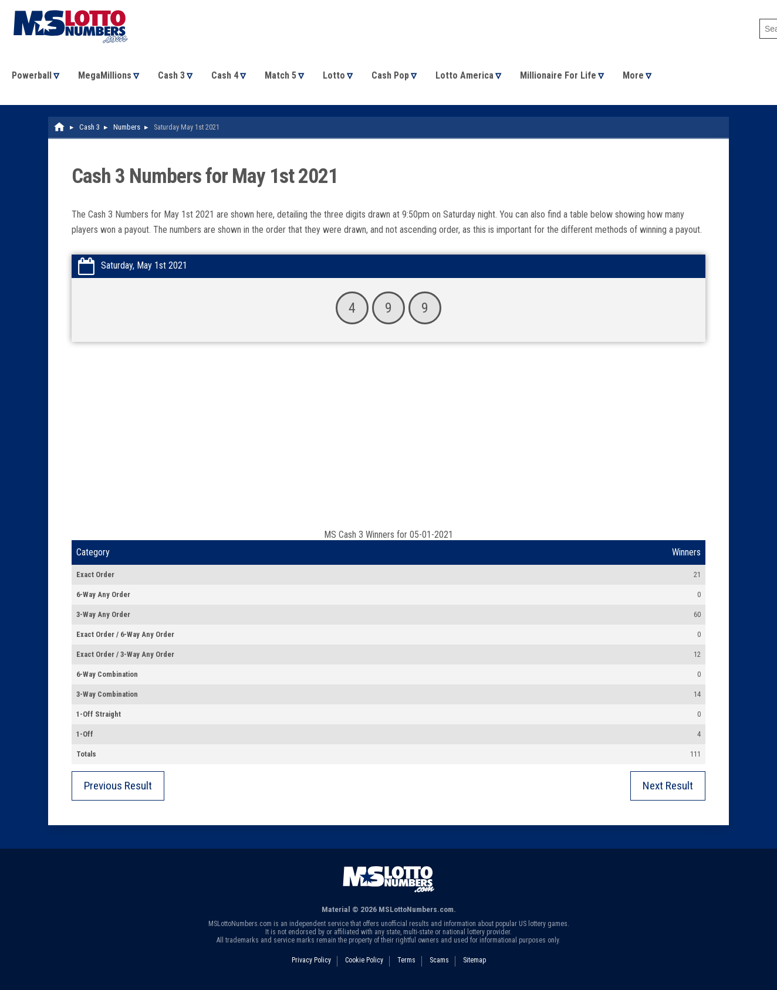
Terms (406, 960)
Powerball (32, 75)
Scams (439, 960)
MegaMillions (104, 75)
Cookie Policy (364, 960)
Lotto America (464, 75)
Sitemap (474, 960)
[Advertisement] (388, 441)
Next (668, 785)
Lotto (334, 75)
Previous (118, 785)
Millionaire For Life (558, 75)
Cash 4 (224, 75)
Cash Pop (390, 75)
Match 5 (280, 75)
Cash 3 (171, 75)
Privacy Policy (311, 960)
